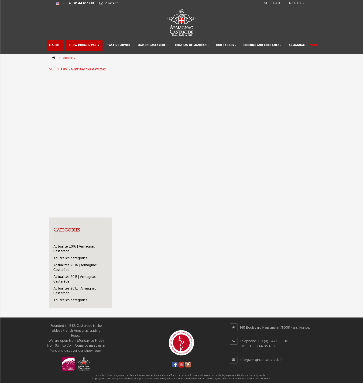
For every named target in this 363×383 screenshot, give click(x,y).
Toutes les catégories (70, 258)
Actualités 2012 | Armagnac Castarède (74, 291)
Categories (66, 230)
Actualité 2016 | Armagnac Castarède (74, 249)
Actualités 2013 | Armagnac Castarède (74, 279)
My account (297, 3)
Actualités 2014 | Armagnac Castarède (75, 267)
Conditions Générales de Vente (188, 378)
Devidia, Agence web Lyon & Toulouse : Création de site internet (238, 378)
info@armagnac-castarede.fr (261, 360)
